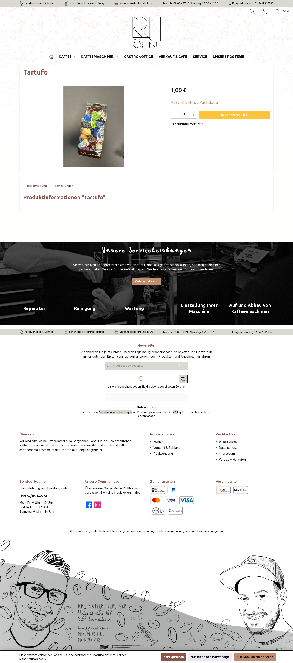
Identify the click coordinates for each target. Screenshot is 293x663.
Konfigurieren (174, 657)
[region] (94, 126)
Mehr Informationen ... (32, 658)
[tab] (36, 185)
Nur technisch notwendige (210, 657)
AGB (175, 412)
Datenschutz (228, 447)
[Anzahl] (184, 115)
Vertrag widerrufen (232, 459)
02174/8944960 (34, 496)
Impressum (227, 453)
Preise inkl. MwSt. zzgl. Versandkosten (195, 102)
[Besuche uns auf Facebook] (89, 505)
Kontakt (158, 441)
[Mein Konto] (265, 11)
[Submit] (181, 366)
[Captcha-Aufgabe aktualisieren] (183, 379)
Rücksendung (163, 453)
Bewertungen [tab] (63, 186)
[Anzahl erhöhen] (194, 115)
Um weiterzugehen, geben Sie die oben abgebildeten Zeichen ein (147, 388)
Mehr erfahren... (146, 281)
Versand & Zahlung (166, 447)
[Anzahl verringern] (175, 115)
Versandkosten (135, 531)
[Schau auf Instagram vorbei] (97, 505)
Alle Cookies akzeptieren (254, 657)
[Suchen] (252, 11)
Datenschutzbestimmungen (115, 412)
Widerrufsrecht (229, 441)
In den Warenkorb (234, 115)
